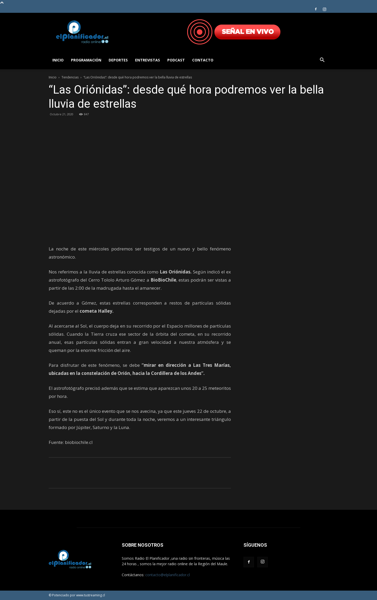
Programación (86, 60)
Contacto (202, 60)
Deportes (118, 60)
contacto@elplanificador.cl (167, 574)
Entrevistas (147, 60)
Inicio (58, 60)
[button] (322, 60)
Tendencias (70, 77)
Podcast (176, 60)
